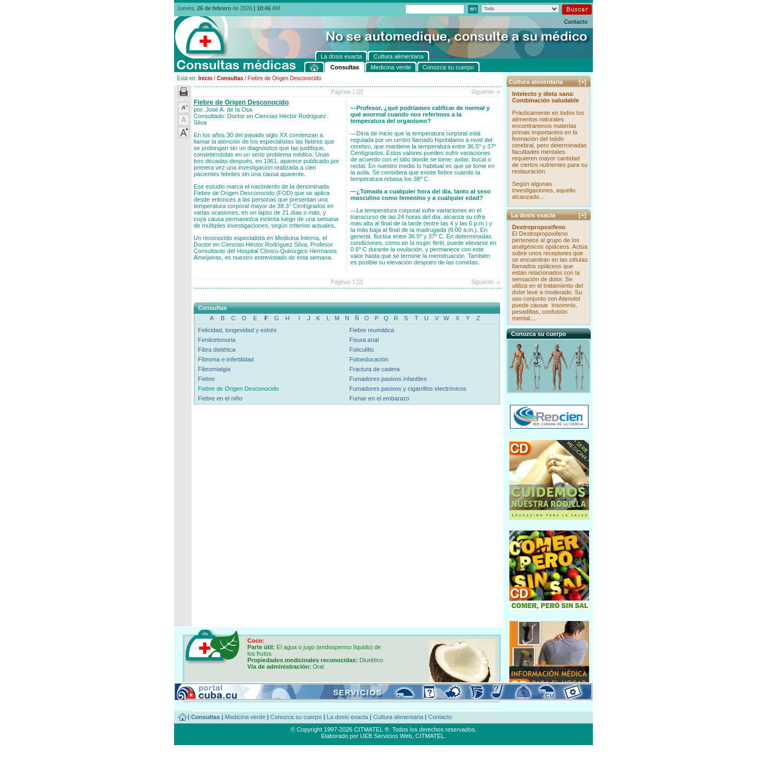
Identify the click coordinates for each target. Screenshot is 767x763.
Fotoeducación (368, 359)
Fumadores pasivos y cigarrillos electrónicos (407, 388)
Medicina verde (245, 717)
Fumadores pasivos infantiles (387, 379)
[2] (360, 92)
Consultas (230, 78)
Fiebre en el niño (220, 398)
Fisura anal (364, 340)
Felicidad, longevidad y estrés (237, 330)
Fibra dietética (216, 349)
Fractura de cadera (374, 369)
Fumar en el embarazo (379, 398)
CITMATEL (430, 736)
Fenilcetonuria (216, 340)
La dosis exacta (347, 717)
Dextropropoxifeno (538, 227)
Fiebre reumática (371, 330)
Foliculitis (361, 349)
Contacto (575, 22)
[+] (582, 82)
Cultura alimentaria (398, 717)
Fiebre (206, 379)
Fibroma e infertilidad (226, 359)
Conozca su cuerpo (296, 717)
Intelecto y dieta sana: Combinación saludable (545, 97)
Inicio (205, 78)
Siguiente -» (485, 92)
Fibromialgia (214, 369)
